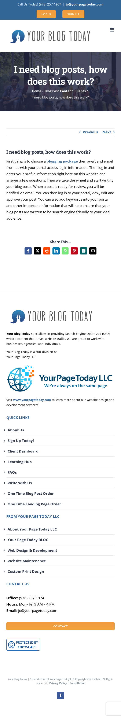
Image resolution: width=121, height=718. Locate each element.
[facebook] (60, 695)
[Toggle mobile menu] (112, 30)
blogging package (62, 161)
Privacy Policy (58, 683)
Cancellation (77, 683)
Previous (90, 132)
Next (106, 132)
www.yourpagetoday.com (32, 400)
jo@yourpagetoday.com (84, 4)
